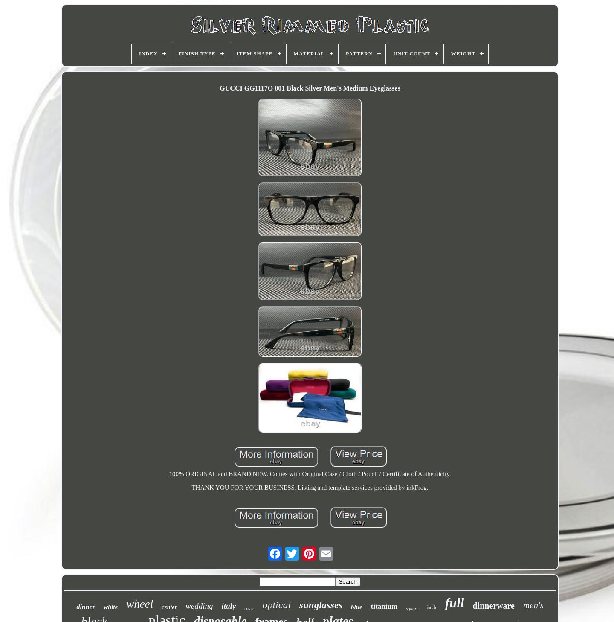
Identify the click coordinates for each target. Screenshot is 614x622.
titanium (384, 606)
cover (249, 608)
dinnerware (493, 605)
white (111, 607)
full (454, 603)
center (169, 607)
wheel (139, 604)
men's (533, 605)
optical (276, 604)
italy (228, 606)
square (412, 608)
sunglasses (320, 605)
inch (432, 607)
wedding (199, 606)
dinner (85, 606)
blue (356, 607)
